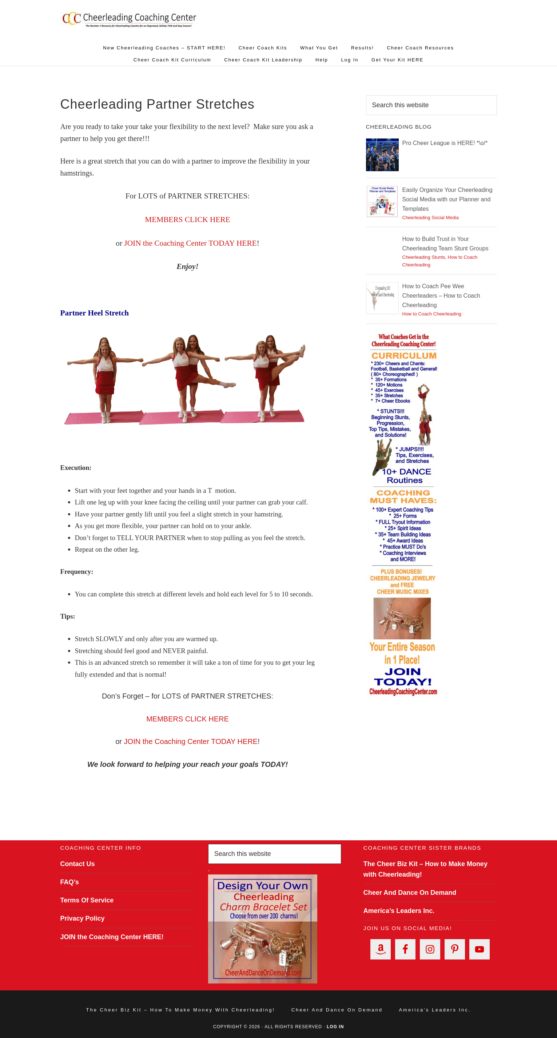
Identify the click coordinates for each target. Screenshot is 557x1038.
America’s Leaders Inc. (398, 910)
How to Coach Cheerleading (432, 314)
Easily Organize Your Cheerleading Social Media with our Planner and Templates (447, 199)
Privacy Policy (82, 918)
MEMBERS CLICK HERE (187, 719)
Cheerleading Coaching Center (129, 23)
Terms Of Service (87, 900)
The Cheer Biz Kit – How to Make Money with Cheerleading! (180, 1009)
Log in (335, 1026)
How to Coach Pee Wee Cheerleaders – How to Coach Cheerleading (441, 295)
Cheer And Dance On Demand (409, 892)
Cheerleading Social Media (430, 217)
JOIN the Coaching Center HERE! (112, 937)
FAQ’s (69, 882)
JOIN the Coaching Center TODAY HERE (190, 243)
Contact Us (77, 864)
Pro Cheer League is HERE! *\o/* (445, 143)
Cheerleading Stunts (423, 257)
